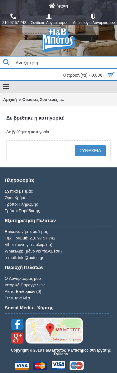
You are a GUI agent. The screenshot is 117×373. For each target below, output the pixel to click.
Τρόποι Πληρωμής (21, 204)
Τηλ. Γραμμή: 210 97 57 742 (30, 238)
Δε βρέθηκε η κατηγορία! (87, 99)
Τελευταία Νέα (17, 298)
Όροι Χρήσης (16, 197)
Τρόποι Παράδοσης (22, 210)
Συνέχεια (90, 150)
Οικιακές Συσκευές (40, 99)
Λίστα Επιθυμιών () (23, 291)
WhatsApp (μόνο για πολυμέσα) (33, 251)
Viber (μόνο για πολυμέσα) (28, 244)
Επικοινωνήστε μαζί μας (26, 231)
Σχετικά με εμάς (19, 191)
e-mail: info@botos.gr (24, 257)
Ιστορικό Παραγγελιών (25, 285)
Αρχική (10, 99)
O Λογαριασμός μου (23, 278)
